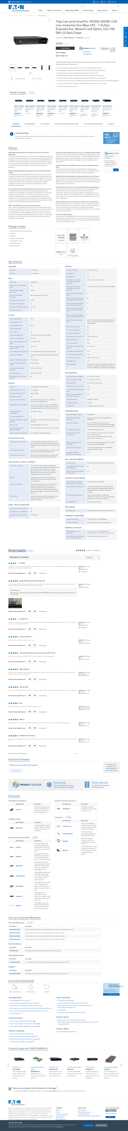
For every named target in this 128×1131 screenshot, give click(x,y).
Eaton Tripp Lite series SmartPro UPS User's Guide (23, 1003)
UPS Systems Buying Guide (65, 1000)
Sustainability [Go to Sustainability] (59, 1118)
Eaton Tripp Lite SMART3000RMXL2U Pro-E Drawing (24, 1026)
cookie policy (59, 1127)
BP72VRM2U (18, 138)
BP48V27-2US (47, 406)
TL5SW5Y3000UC (13, 951)
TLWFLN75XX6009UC (14, 939)
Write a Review (96, 550)
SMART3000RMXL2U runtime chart (19, 1000)
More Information (101, 1125)
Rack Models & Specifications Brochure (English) (23, 1036)
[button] (15, 603)
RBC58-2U (41, 428)
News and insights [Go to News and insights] (61, 1119)
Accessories (45, 124)
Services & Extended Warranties (67, 124)
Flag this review (42, 573)
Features (16, 124)
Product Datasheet (15, 1013)
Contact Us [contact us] (110, 1117)
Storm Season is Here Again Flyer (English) (21, 1041)
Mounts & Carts (102, 10)
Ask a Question (16, 770)
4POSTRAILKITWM (109, 286)
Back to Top (24, 753)
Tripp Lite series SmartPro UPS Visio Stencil (21, 1021)
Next (76, 753)
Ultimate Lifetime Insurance (70, 86)
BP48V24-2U (42, 405)
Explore (116, 169)
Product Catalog (18, 15)
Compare (32, 92)
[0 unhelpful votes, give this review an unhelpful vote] (35, 573)
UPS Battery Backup (29, 15)
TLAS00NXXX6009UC (14, 962)
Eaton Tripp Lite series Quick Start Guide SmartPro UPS (25, 1005)
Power (40, 10)
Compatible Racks (87, 54)
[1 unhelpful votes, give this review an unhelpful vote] (35, 645)
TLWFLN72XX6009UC (14, 933)
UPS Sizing (60, 1010)
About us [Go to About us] (58, 1110)
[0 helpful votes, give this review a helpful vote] (29, 573)
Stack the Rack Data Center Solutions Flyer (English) (24, 1039)
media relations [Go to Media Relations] (82, 1110)
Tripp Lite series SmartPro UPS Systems (20, 1034)
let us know (53, 1091)
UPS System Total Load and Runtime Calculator (70, 1012)
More (30, 73)
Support (114, 10)
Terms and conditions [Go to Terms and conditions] (84, 1114)
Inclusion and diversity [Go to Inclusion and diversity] (62, 1114)
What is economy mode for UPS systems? (24, 765)
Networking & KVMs (71, 10)
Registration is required (89, 83)
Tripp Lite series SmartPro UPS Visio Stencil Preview (24, 1023)
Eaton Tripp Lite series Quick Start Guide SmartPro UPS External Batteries (30, 1008)
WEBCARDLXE (91, 414)
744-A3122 (56, 428)
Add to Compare (61, 52)
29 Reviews (87, 37)
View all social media (111, 1113)
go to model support (113, 994)
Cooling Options (87, 51)
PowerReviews (30, 550)
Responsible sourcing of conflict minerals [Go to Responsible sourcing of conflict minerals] (89, 1116)
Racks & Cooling (88, 10)
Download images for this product (67, 1031)
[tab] (55, 765)
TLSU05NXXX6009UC (15, 973)
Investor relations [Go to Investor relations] (61, 1116)
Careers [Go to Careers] (58, 1112)
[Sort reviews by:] (92, 557)
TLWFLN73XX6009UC (14, 936)
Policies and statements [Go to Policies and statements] (84, 1112)
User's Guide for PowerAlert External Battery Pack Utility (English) (28, 1011)
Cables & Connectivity (54, 10)
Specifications (30, 124)
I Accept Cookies (88, 1125)
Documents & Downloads (93, 124)
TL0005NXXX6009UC (14, 929)
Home (9, 15)
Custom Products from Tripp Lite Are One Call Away (72, 1003)
